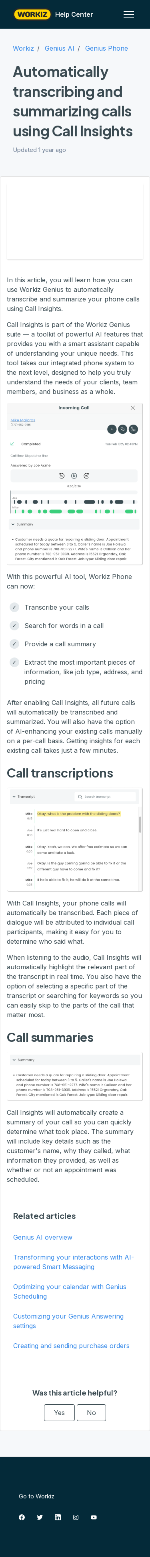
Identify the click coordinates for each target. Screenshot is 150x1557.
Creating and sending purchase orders (71, 1346)
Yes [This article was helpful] (59, 1413)
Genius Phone (106, 48)
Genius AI (59, 48)
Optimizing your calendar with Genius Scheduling (69, 1291)
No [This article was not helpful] (91, 1413)
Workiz (23, 48)
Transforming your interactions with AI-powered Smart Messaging (73, 1262)
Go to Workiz (36, 1496)
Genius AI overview (42, 1237)
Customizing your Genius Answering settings (68, 1321)
